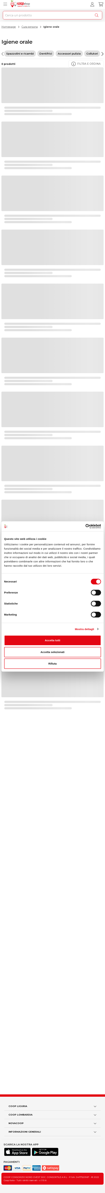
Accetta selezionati (52, 652)
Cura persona (29, 26)
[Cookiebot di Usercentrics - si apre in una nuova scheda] (85, 526)
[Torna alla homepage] (21, 4)
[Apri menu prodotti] (4, 4)
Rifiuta (52, 663)
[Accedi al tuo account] (92, 4)
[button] (52, 1106)
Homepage (8, 26)
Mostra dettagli (84, 629)
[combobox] (52, 15)
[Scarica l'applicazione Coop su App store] (17, 1152)
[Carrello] (100, 4)
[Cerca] (97, 15)
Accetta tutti (52, 640)
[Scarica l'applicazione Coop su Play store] (45, 1152)
